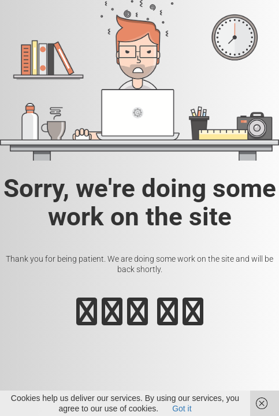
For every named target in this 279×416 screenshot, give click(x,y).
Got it (181, 408)
